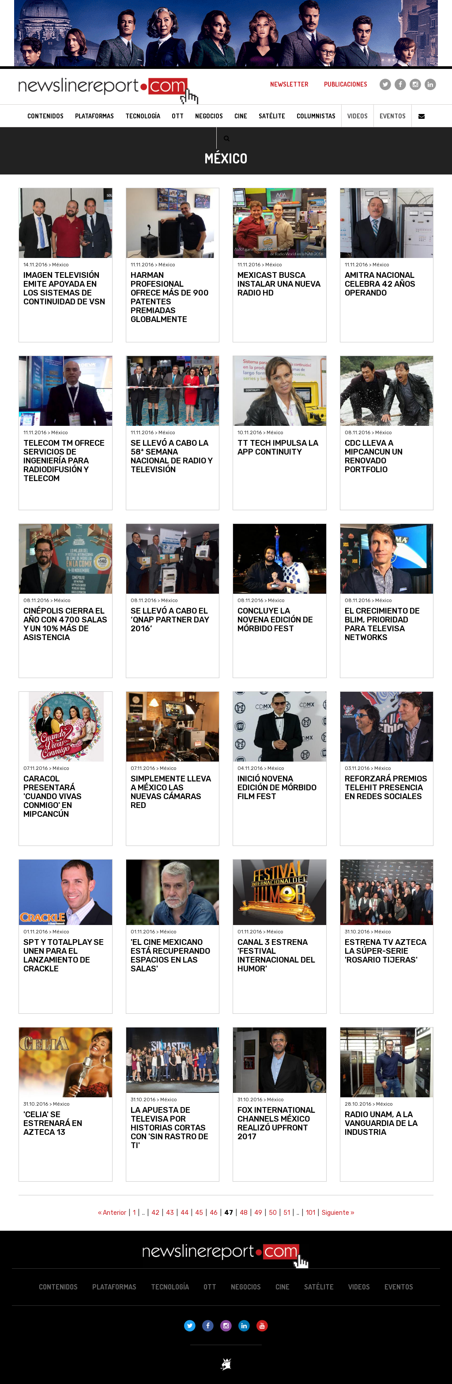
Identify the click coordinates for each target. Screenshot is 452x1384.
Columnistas (316, 116)
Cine (282, 1286)
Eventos (393, 116)
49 (258, 1213)
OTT (209, 1286)
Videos (357, 116)
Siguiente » (338, 1213)
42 (155, 1213)
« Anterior (112, 1213)
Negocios (246, 1286)
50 (273, 1213)
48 (244, 1213)
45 (199, 1213)
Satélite (319, 1286)
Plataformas (114, 1286)
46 (214, 1213)
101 (310, 1213)
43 (170, 1213)
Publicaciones (345, 84)
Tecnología (170, 1286)
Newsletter (289, 84)
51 (286, 1213)
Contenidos (58, 1286)
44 (184, 1213)
